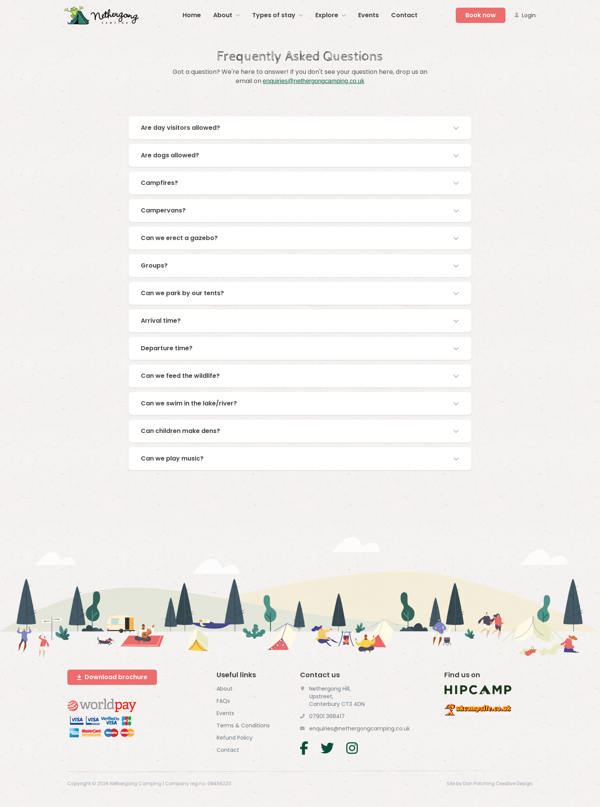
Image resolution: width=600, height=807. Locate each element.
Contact (404, 15)
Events (368, 15)
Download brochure (112, 676)
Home (192, 15)
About (225, 688)
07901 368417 (327, 716)
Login (525, 15)
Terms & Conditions (243, 725)
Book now (480, 15)
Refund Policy (235, 737)
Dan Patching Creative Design (498, 783)
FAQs (223, 700)
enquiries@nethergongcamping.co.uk (313, 81)
